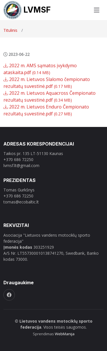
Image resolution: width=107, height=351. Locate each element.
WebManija (64, 333)
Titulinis (10, 30)
